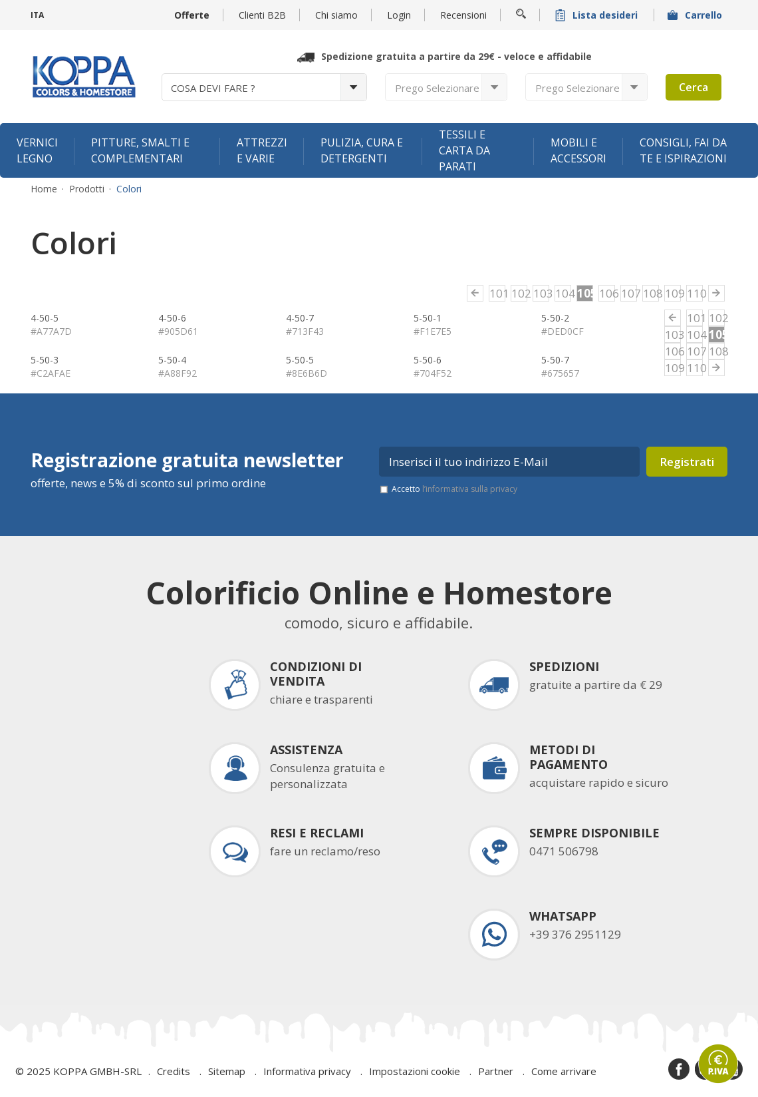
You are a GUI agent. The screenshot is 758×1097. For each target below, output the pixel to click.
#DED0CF (562, 331)
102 (519, 293)
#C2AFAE (50, 373)
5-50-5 (300, 359)
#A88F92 (177, 373)
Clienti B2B (262, 15)
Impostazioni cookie (414, 1071)
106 (607, 293)
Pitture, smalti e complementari (140, 150)
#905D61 (178, 331)
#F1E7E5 (432, 331)
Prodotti (86, 189)
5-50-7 (555, 359)
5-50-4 (172, 359)
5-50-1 (428, 318)
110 (695, 293)
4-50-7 (300, 318)
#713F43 (305, 331)
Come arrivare (563, 1071)
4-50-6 (172, 318)
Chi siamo (336, 15)
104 (563, 293)
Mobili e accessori (578, 150)
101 (497, 293)
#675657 (560, 373)
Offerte (191, 15)
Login (399, 15)
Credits (173, 1071)
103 (541, 293)
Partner (495, 1071)
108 (651, 293)
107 (629, 293)
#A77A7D (51, 331)
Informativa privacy (307, 1071)
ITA (37, 15)
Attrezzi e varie (262, 150)
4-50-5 (45, 318)
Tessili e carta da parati (464, 150)
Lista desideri (597, 15)
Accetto (454, 489)
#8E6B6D (306, 373)
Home (44, 189)
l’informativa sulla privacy (469, 489)
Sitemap (226, 1071)
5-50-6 (428, 359)
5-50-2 (555, 318)
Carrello (696, 15)
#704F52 (432, 373)
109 (673, 293)
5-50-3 (45, 359)
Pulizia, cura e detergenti (361, 150)
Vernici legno (37, 150)
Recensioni (463, 15)
